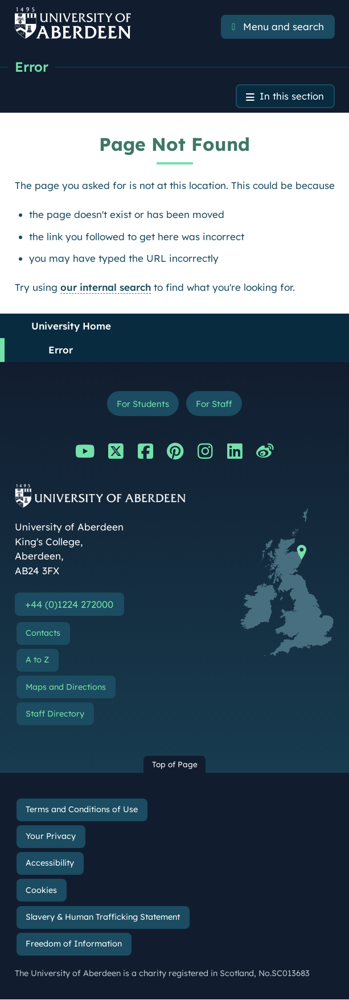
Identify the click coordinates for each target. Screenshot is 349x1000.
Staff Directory (55, 714)
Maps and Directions (66, 687)
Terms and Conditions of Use (82, 810)
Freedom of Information (74, 944)
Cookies (41, 891)
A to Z (37, 661)
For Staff (214, 403)
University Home (71, 326)
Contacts (43, 634)
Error (31, 66)
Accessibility (50, 864)
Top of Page (175, 765)
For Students (142, 403)
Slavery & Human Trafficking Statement (103, 917)
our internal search (105, 287)
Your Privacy (51, 837)
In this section (291, 96)
